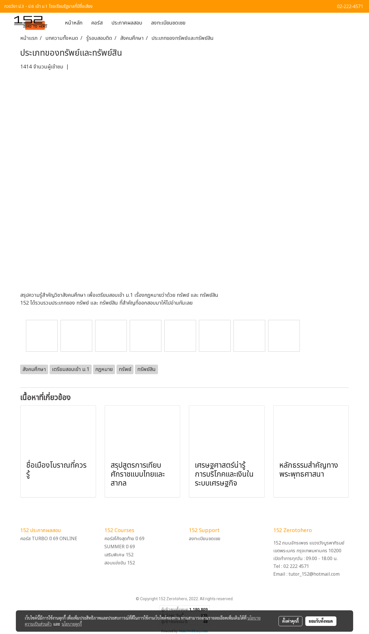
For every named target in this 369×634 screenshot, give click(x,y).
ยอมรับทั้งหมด (321, 621)
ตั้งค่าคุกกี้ (290, 621)
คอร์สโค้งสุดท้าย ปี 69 (124, 538)
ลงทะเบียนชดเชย (168, 23)
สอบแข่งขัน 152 (119, 563)
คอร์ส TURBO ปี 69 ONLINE (48, 538)
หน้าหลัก (73, 23)
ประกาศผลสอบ (127, 23)
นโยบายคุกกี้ (72, 623)
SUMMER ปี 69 (119, 546)
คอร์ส (97, 23)
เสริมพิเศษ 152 (118, 554)
